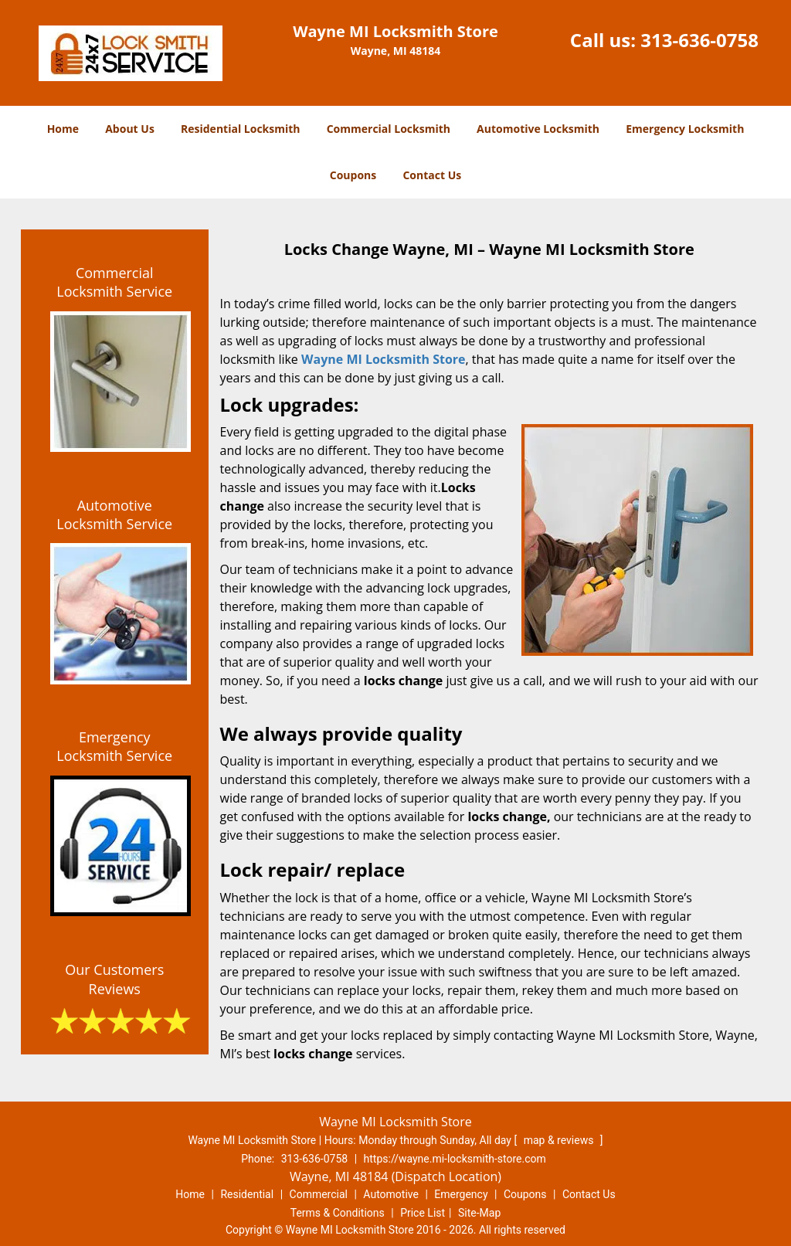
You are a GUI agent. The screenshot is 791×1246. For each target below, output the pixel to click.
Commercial (319, 1194)
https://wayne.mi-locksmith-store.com (455, 1159)
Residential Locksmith (240, 128)
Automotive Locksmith (538, 128)
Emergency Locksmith (685, 128)
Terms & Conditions (337, 1213)
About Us (129, 128)
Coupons (353, 175)
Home (63, 128)
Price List (422, 1213)
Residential (246, 1194)
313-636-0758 (699, 40)
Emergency (460, 1194)
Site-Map (479, 1213)
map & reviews (560, 1140)
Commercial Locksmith (388, 128)
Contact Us (431, 175)
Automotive (391, 1194)
